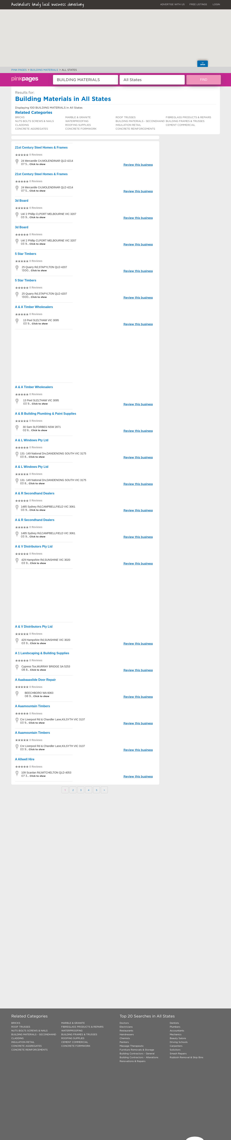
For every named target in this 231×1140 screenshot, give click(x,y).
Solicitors (175, 1049)
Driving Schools (179, 1042)
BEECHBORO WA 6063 (39, 692)
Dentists (174, 1023)
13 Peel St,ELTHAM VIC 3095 (41, 320)
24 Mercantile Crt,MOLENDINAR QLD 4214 (47, 160)
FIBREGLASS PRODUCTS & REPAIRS (188, 117)
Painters (124, 1042)
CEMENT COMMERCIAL (180, 125)
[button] (156, 22)
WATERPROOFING (76, 121)
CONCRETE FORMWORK (80, 128)
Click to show (37, 164)
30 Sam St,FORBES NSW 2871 (42, 426)
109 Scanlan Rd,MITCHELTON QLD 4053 (46, 772)
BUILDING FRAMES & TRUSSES (185, 121)
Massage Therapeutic (132, 1046)
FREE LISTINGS (198, 4)
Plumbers (175, 1026)
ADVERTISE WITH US (172, 4)
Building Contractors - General (137, 1053)
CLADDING (22, 125)
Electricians (126, 1026)
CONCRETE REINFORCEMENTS (135, 128)
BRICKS (19, 117)
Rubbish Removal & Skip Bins (186, 1057)
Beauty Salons (178, 1038)
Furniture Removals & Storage (137, 1049)
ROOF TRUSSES (125, 117)
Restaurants (126, 1030)
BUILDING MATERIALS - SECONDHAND (140, 121)
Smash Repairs (178, 1053)
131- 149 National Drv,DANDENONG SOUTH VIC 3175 (53, 453)
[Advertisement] (85, 356)
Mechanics (175, 1034)
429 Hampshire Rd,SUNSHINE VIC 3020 (45, 559)
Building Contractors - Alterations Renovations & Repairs (139, 1059)
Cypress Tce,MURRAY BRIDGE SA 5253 (45, 666)
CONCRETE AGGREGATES (31, 128)
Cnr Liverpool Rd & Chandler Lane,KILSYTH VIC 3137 (52, 719)
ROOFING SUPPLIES (78, 125)
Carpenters (176, 1046)
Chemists (125, 1038)
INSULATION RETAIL (128, 125)
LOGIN (216, 4)
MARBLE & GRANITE (78, 117)
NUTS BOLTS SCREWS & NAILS (34, 121)
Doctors (124, 1023)
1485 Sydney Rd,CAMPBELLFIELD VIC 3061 (48, 506)
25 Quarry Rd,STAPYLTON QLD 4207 (44, 267)
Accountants (177, 1030)
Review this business (138, 164)
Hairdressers (127, 1034)
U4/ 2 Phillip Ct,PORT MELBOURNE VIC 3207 (48, 213)
